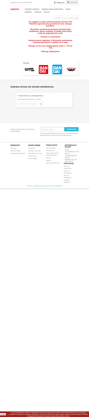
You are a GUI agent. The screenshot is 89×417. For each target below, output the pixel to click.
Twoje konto (51, 145)
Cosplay (37, 12)
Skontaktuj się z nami (35, 153)
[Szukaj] (66, 18)
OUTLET (47, 12)
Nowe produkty (15, 151)
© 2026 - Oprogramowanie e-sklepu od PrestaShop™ (44, 186)
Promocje (13, 148)
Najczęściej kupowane (17, 153)
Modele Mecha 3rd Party (52, 9)
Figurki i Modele (32, 9)
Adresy (48, 158)
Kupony (48, 160)
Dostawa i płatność (34, 151)
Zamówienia (50, 150)
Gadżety (28, 12)
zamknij (3, 414)
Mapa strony (32, 156)
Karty (68, 9)
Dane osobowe (51, 148)
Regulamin (31, 148)
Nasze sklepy (32, 158)
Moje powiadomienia (53, 163)
